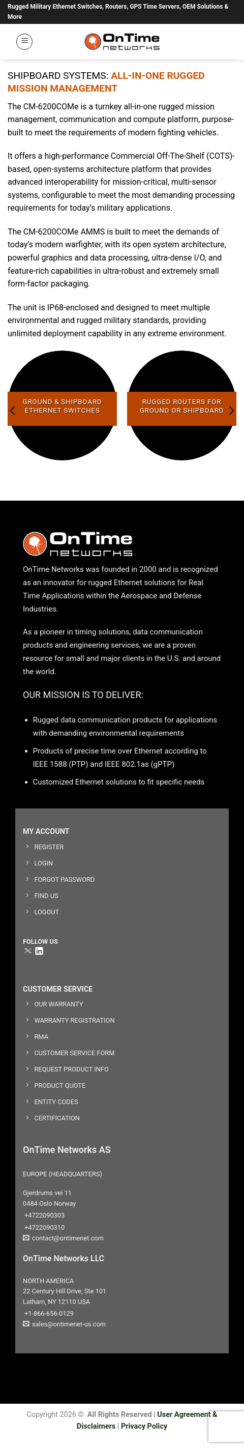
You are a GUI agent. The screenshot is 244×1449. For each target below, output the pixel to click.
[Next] (231, 410)
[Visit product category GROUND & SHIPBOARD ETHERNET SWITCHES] (62, 405)
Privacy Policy (144, 1426)
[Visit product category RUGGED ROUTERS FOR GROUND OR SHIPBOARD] (181, 405)
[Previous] (13, 410)
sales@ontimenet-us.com (64, 1324)
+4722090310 (44, 1227)
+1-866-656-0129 (48, 1313)
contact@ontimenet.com (63, 1238)
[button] (24, 42)
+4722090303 (44, 1215)
